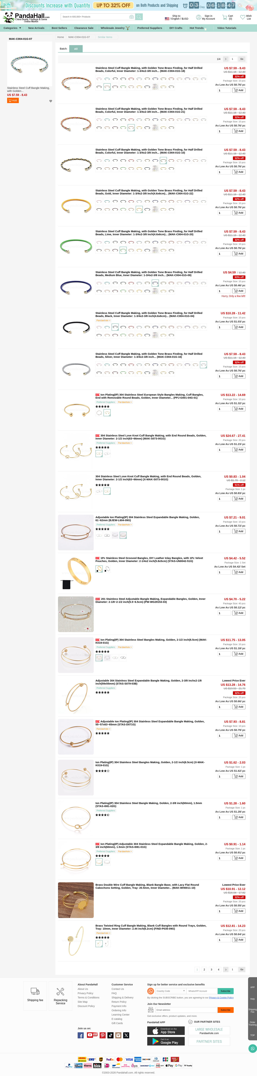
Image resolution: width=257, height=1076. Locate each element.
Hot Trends (200, 28)
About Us (83, 989)
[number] (224, 90)
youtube (90, 1035)
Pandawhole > (103, 320)
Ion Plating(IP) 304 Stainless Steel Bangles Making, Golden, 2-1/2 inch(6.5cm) (149, 639)
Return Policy (119, 1001)
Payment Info (119, 1006)
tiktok (110, 1035)
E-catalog (117, 1019)
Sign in (208, 17)
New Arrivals (36, 27)
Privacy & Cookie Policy (221, 997)
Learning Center (120, 1014)
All (76, 48)
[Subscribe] (186, 1010)
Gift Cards (117, 1023)
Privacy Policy (85, 993)
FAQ (114, 993)
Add (14, 100)
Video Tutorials (226, 27)
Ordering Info (119, 1010)
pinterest (103, 1035)
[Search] (112, 16)
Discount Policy (86, 1006)
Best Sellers (59, 27)
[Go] (233, 59)
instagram (118, 1035)
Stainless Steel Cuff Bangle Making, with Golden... (28, 89)
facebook (81, 1035)
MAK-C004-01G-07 (79, 37)
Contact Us (118, 989)
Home (60, 37)
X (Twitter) (126, 1035)
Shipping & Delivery (122, 997)
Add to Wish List (50, 101)
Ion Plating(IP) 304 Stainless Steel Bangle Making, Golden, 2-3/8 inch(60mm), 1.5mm (148, 803)
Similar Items (105, 37)
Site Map (82, 1001)
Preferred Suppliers (149, 27)
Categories (10, 27)
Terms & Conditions (88, 997)
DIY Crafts (176, 27)
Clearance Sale (84, 27)
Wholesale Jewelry (115, 28)
